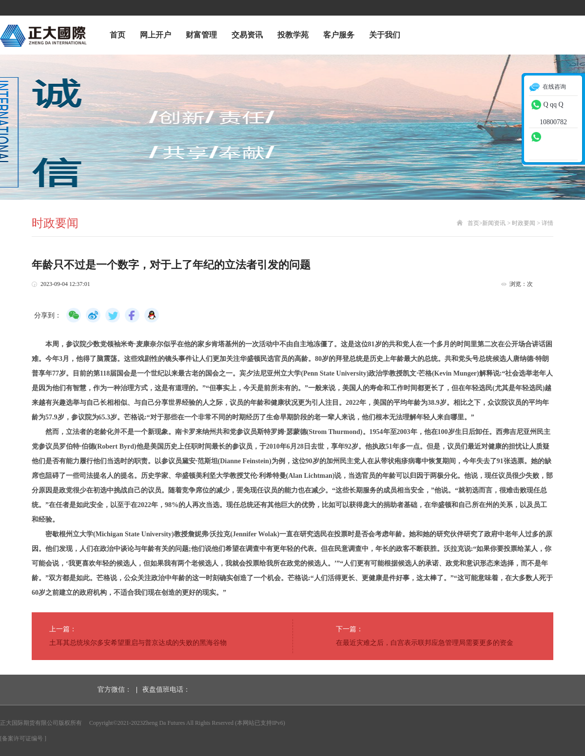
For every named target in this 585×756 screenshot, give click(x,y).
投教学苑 (293, 35)
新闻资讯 (494, 223)
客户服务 (338, 35)
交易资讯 (247, 35)
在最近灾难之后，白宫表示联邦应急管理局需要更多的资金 (424, 642)
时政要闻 (523, 223)
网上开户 (155, 35)
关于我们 (384, 35)
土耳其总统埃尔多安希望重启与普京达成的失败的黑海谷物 (138, 642)
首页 (117, 35)
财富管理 (201, 35)
